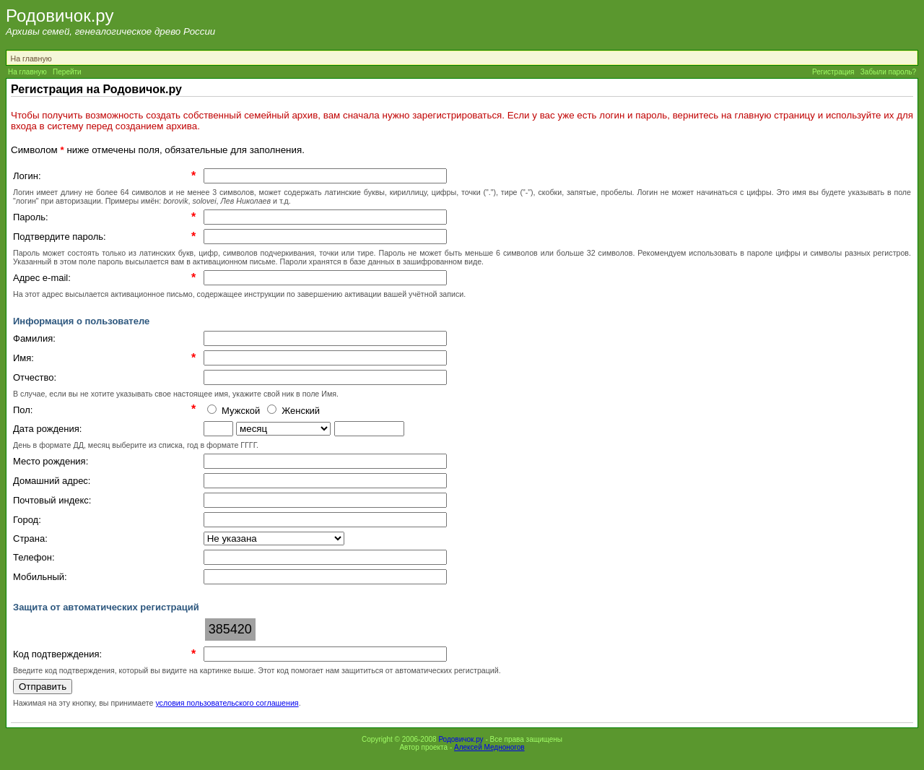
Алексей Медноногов (489, 747)
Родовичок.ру (460, 739)
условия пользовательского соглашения (226, 702)
